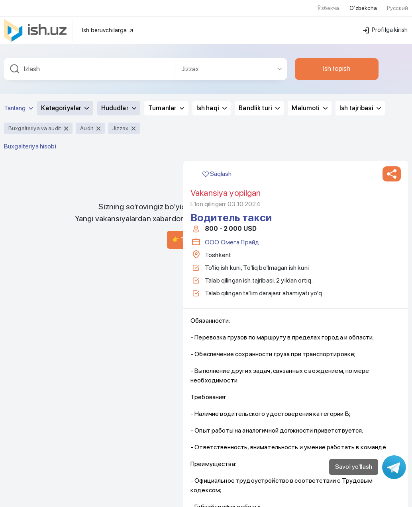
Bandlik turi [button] (259, 12)
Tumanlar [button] (166, 12)
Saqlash (217, 78)
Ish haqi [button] (211, 12)
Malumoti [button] (309, 12)
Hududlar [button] (118, 12)
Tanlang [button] (18, 12)
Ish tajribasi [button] (360, 12)
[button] (392, 78)
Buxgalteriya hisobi (30, 51)
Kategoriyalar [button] (65, 12)
